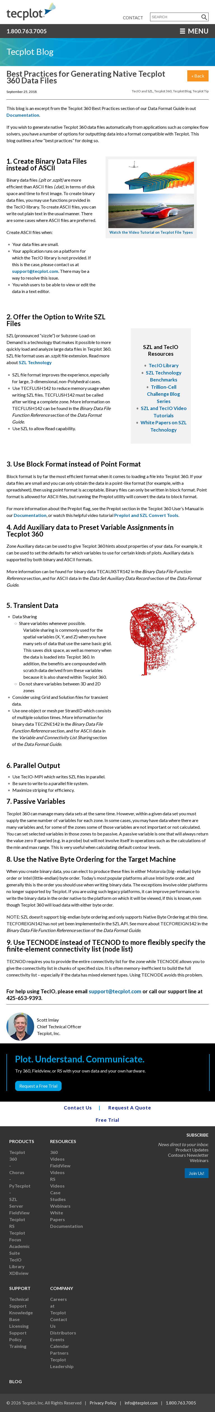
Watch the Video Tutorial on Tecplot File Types (151, 232)
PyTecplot (20, 1185)
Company (61, 1288)
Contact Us (78, 1108)
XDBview (19, 1273)
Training (17, 1346)
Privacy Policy (103, 1402)
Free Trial (107, 1120)
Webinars (60, 1206)
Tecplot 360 (163, 91)
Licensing (19, 1326)
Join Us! (196, 1173)
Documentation (22, 115)
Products (21, 1141)
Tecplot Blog (182, 91)
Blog (15, 1381)
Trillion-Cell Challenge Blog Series (163, 394)
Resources (63, 1141)
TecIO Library (164, 365)
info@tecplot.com (141, 1402)
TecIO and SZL (142, 91)
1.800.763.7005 (26, 31)
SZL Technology (35, 362)
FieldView (19, 1212)
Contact (133, 17)
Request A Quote (129, 1108)
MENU (194, 31)
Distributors (63, 1332)
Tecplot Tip (201, 91)
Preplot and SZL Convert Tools (146, 515)
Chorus (16, 1172)
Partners (59, 1352)
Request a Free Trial (38, 1085)
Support (20, 1288)
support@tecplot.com (35, 271)
